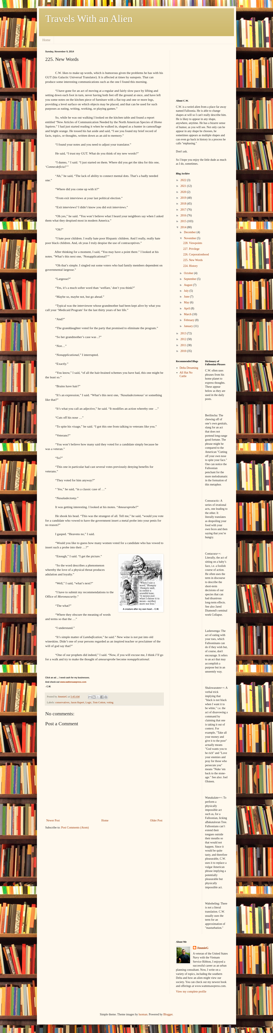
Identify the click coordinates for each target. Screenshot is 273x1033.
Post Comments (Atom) (75, 827)
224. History (190, 265)
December (190, 232)
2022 (183, 180)
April (187, 308)
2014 (183, 227)
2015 (183, 221)
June (187, 296)
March (188, 314)
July (186, 290)
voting (110, 702)
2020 (183, 192)
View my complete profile (191, 991)
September (190, 279)
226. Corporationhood (196, 254)
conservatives (62, 702)
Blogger (167, 1014)
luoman (143, 1014)
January (189, 326)
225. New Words (193, 260)
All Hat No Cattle (186, 374)
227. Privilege (191, 248)
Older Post (156, 820)
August (188, 285)
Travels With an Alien (89, 18)
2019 (183, 197)
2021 (183, 185)
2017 (183, 209)
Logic (88, 702)
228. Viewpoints (192, 243)
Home (46, 40)
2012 (183, 339)
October (189, 273)
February (189, 320)
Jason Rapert (77, 702)
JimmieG (202, 948)
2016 (183, 215)
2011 (183, 345)
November (190, 238)
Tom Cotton (99, 702)
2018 (183, 203)
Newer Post (53, 820)
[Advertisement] (196, 71)
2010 (183, 351)
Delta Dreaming (189, 367)
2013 (183, 333)
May (187, 302)
